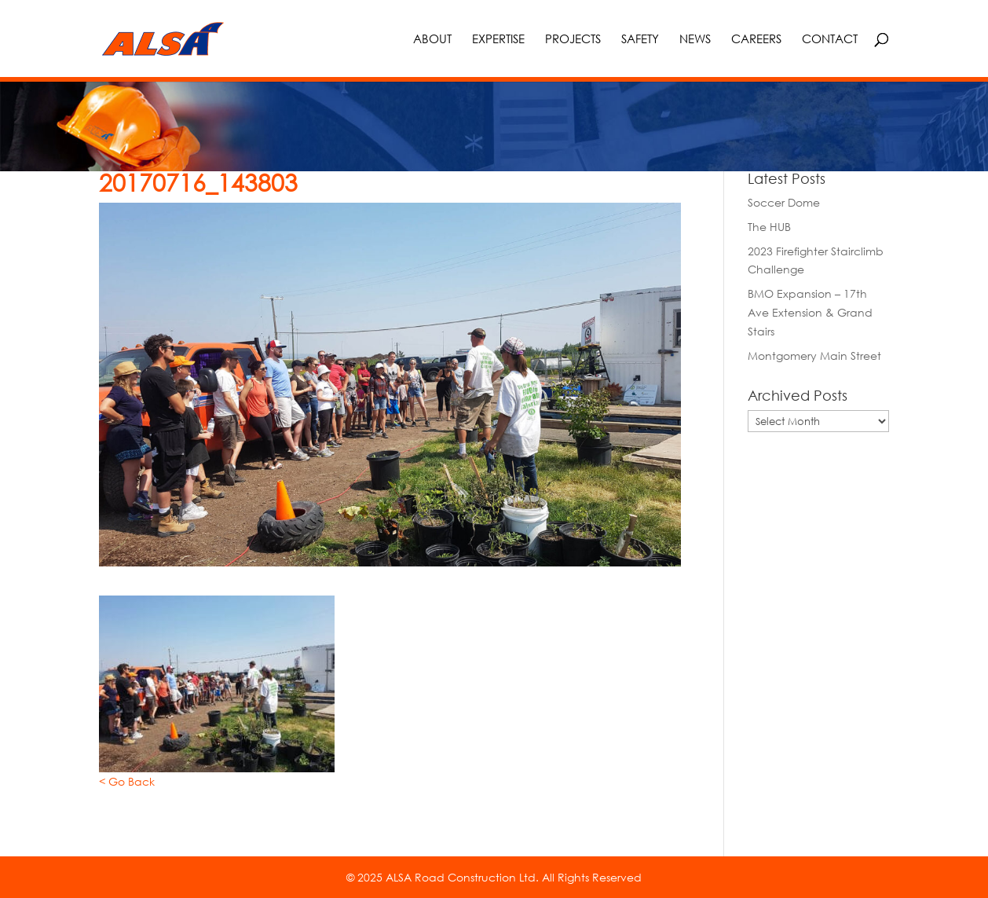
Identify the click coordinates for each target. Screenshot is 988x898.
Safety (640, 39)
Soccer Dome (784, 202)
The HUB (769, 226)
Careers (756, 39)
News (695, 39)
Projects (573, 39)
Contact (830, 39)
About (432, 39)
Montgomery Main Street (814, 355)
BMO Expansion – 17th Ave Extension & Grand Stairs (810, 312)
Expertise (498, 39)
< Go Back (127, 781)
